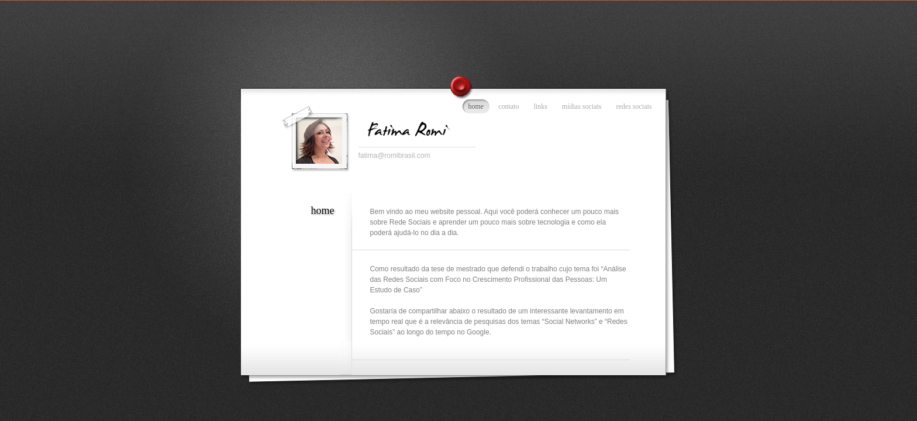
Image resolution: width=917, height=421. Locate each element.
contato (508, 106)
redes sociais (634, 106)
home (476, 106)
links (540, 106)
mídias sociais (582, 106)
